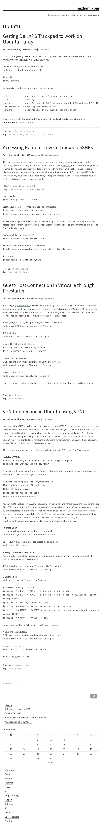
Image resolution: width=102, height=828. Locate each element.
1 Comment (43, 49)
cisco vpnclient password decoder (79, 502)
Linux (16, 265)
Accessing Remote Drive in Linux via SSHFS (48, 146)
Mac (7, 776)
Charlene (94, 822)
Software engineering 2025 (17, 694)
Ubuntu (30, 130)
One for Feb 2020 (13, 698)
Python (8, 785)
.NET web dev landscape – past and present (25, 703)
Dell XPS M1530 (15, 133)
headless (66, 164)
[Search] (93, 681)
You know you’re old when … (18, 707)
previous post (23, 302)
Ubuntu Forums (26, 121)
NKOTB (8, 690)
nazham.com (88, 8)
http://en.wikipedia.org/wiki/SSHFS (20, 185)
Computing (19, 130)
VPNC (19, 654)
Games (8, 759)
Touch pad (29, 133)
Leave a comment (50, 154)
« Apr (50, 748)
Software (18, 650)
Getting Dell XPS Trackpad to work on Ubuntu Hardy (42, 39)
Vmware (20, 392)
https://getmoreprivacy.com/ (84, 420)
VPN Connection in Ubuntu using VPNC (44, 405)
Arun (15, 642)
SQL (7, 793)
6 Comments (48, 295)
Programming (12, 781)
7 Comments (48, 413)
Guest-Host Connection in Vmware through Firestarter (49, 285)
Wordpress (10, 806)
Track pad (40, 133)
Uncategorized (12, 802)
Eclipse (6, 174)
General (8, 763)
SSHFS (18, 268)
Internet (9, 768)
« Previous (8, 668)
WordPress (80, 822)
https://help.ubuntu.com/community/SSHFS (24, 188)
